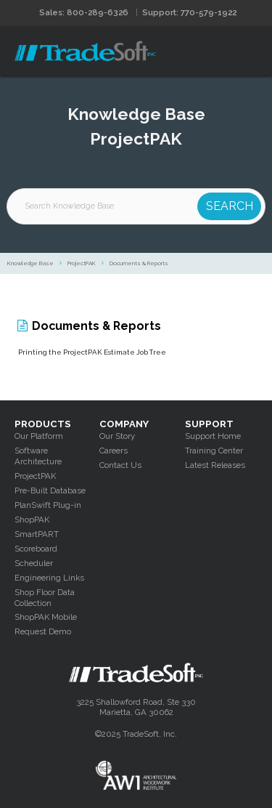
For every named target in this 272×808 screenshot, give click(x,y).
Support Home (213, 436)
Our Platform (39, 436)
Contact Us (120, 465)
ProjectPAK (81, 263)
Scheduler (34, 563)
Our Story (117, 436)
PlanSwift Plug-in (48, 505)
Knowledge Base (30, 263)
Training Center (214, 450)
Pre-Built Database (50, 490)
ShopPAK (32, 519)
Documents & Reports (139, 263)
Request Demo (43, 631)
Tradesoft (85, 51)
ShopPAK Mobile (46, 617)
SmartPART (37, 534)
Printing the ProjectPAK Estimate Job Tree (92, 352)
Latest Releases (215, 465)
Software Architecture (38, 455)
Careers (113, 450)
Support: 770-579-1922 (189, 12)
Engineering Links (49, 578)
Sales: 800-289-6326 (83, 12)
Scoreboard (36, 549)
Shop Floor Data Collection (45, 597)
